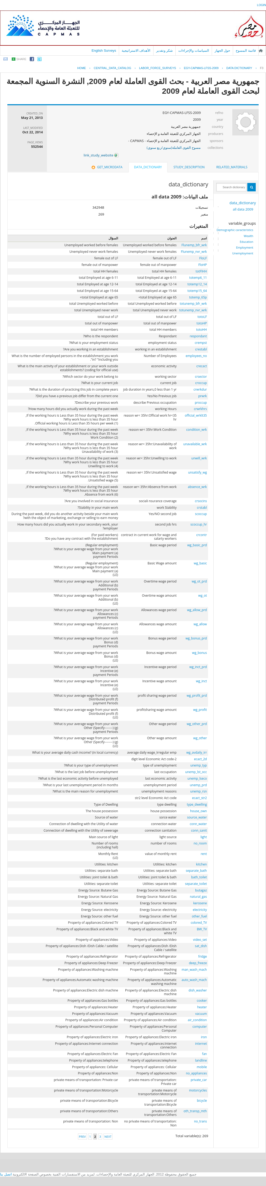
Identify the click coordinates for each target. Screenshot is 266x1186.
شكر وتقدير (164, 51)
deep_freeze (198, 963)
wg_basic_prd (197, 545)
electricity (200, 909)
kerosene (200, 903)
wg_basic (200, 563)
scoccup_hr (198, 524)
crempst (201, 342)
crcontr (201, 535)
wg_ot (202, 595)
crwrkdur (200, 389)
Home (81, 68)
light (203, 837)
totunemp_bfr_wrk (193, 303)
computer (200, 1026)
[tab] (232, 167)
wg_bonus (199, 652)
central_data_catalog (112, 68)
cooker (202, 1000)
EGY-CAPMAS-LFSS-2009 (201, 68)
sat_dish (201, 946)
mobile (202, 1067)
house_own (198, 811)
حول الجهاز (222, 51)
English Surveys (104, 51)
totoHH (201, 329)
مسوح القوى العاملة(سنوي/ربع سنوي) (174, 147)
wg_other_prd (197, 724)
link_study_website (100, 155)
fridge (202, 956)
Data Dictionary (239, 68)
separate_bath (196, 870)
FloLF (203, 258)
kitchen (201, 864)
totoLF (202, 316)
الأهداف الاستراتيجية (136, 51)
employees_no (196, 356)
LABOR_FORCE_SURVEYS (157, 68)
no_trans (200, 1121)
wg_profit (200, 709)
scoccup (201, 514)
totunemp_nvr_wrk (193, 310)
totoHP (201, 323)
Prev (82, 1136)
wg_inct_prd (198, 667)
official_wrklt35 (196, 415)
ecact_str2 (199, 798)
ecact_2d (200, 759)
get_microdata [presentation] (106, 167)
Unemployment (242, 253)
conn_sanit (199, 830)
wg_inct (201, 681)
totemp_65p (198, 297)
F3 (261, 68)
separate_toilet (196, 883)
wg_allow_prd (197, 610)
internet (201, 1043)
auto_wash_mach (194, 980)
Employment (244, 247)
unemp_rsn (198, 791)
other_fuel (199, 916)
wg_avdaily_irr (196, 752)
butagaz (201, 890)
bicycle (202, 1100)
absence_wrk (197, 487)
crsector (201, 376)
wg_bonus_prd (196, 638)
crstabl (202, 507)
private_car (199, 1080)
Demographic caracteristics (234, 230)
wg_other (200, 738)
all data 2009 (243, 209)
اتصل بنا (6, 1174)
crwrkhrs (200, 409)
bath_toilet (199, 877)
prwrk (202, 396)
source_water (197, 817)
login (261, 5)
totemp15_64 (197, 290)
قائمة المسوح (246, 51)
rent (204, 854)
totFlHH (201, 271)
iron (204, 1037)
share (21, 59)
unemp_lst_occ (196, 772)
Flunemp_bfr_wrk (194, 245)
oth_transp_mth (195, 1111)
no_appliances (196, 1073)
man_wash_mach (194, 969)
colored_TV (199, 922)
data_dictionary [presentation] (148, 167)
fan (204, 1054)
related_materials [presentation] (231, 167)
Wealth (248, 236)
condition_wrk (196, 429)
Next (108, 1136)
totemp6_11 (198, 277)
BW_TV (202, 929)
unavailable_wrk (195, 444)
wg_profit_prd (197, 695)
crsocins (201, 501)
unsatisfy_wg (197, 472)
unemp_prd (198, 785)
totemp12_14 (197, 284)
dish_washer (198, 990)
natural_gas (198, 896)
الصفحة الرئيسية (261, 51)
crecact (201, 366)
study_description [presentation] (189, 167)
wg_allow (200, 624)
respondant (198, 336)
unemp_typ (198, 765)
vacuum (201, 1013)
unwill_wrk (199, 458)
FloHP (202, 265)
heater (202, 1007)
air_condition (197, 1020)
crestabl (201, 349)
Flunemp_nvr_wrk (194, 251)
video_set (200, 939)
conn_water (198, 824)
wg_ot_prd (199, 581)
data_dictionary (242, 202)
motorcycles (198, 1090)
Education (246, 242)
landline (201, 1060)
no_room (200, 843)
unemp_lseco (197, 778)
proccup (201, 402)
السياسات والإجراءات (193, 51)
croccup (201, 383)
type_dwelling (197, 804)
